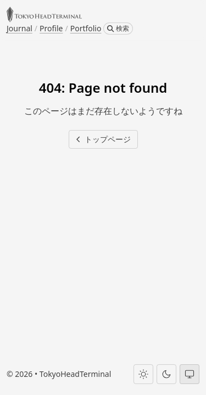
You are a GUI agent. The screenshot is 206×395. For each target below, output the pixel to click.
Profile (51, 28)
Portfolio (86, 28)
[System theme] (189, 374)
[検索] (118, 28)
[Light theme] (143, 374)
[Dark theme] (166, 374)
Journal (19, 28)
